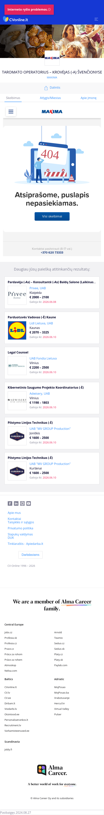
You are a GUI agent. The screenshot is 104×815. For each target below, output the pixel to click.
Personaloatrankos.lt (16, 719)
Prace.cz (9, 648)
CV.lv (7, 692)
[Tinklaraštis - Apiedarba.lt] (25, 544)
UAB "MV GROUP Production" (50, 429)
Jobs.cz (8, 632)
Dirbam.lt (10, 703)
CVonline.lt (11, 687)
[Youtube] (29, 504)
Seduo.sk (59, 648)
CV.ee (8, 698)
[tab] (13, 98)
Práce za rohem (13, 659)
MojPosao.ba (61, 692)
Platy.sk (58, 659)
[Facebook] (11, 504)
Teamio (58, 637)
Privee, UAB (38, 288)
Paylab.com (61, 665)
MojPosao (60, 687)
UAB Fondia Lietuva (43, 358)
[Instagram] (23, 504)
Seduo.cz (59, 643)
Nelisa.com (11, 670)
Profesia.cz (11, 643)
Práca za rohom (13, 654)
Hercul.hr (59, 703)
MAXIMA (52, 77)
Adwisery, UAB (40, 393)
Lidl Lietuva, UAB (41, 323)
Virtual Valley (61, 709)
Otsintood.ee (12, 714)
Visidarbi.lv (11, 709)
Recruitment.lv (13, 725)
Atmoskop (10, 665)
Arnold (58, 632)
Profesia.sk (11, 637)
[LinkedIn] (17, 504)
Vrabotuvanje (62, 698)
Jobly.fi (8, 749)
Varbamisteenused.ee (17, 730)
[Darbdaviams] (30, 555)
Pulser (57, 714)
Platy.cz (58, 654)
